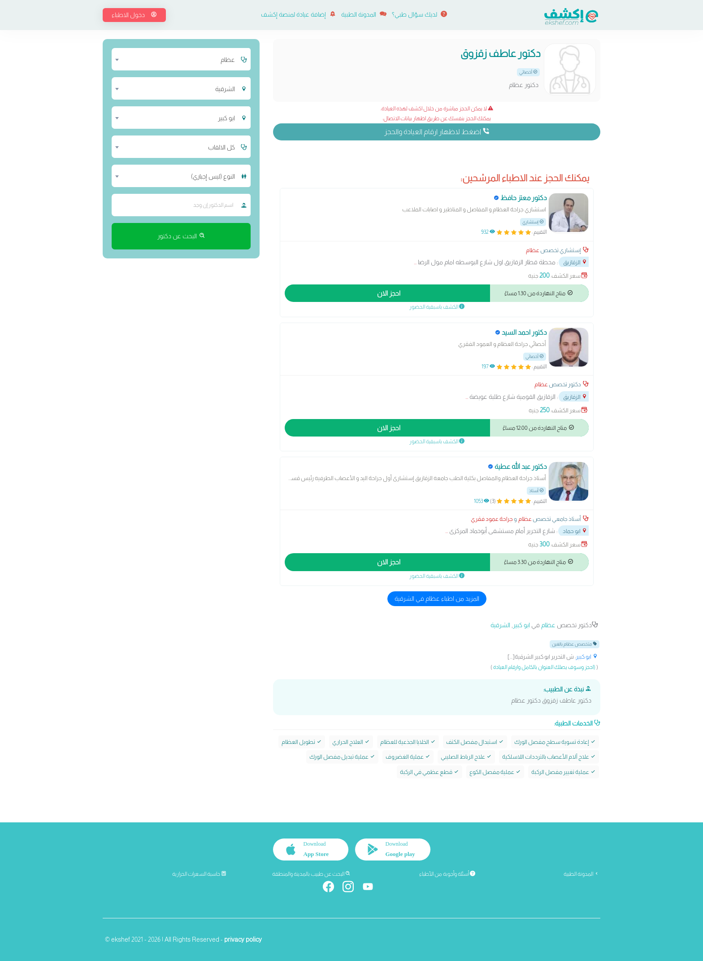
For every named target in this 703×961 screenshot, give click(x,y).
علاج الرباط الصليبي (466, 756)
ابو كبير (521, 625)
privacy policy (243, 939)
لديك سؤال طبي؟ (419, 14)
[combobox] (175, 59)
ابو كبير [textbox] (226, 118)
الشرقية (500, 625)
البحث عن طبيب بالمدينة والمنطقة (311, 874)
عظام (532, 250)
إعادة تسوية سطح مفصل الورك (555, 741)
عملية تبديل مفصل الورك (342, 756)
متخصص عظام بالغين (574, 644)
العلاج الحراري (351, 741)
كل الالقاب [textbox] (221, 147)
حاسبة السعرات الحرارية (199, 874)
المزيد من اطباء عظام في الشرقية (437, 598)
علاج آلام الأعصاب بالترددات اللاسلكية (549, 756)
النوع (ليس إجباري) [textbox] (213, 176)
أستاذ (536, 490)
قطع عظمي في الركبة (429, 772)
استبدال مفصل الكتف (475, 741)
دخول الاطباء (134, 14)
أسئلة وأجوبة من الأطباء (447, 874)
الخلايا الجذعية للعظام (408, 741)
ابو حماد (575, 531)
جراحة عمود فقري (492, 518)
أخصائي (528, 72)
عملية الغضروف (408, 756)
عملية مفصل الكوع (495, 772)
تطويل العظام (302, 741)
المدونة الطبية (363, 14)
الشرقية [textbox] (225, 88)
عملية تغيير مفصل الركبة (563, 772)
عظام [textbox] (228, 59)
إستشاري (533, 221)
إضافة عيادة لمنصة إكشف (298, 14)
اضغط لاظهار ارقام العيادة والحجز (437, 131)
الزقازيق (575, 262)
